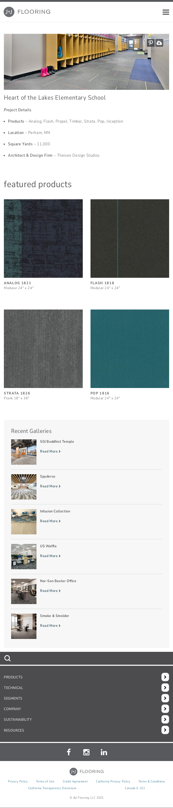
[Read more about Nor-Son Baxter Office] (86, 591)
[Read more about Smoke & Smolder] (86, 626)
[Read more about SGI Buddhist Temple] (86, 452)
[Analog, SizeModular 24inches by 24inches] (43, 242)
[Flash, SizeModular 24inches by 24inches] (130, 242)
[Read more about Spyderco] (86, 487)
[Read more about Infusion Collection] (86, 521)
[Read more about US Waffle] (86, 556)
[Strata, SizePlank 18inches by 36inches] (43, 353)
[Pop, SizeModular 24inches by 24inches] (130, 353)
